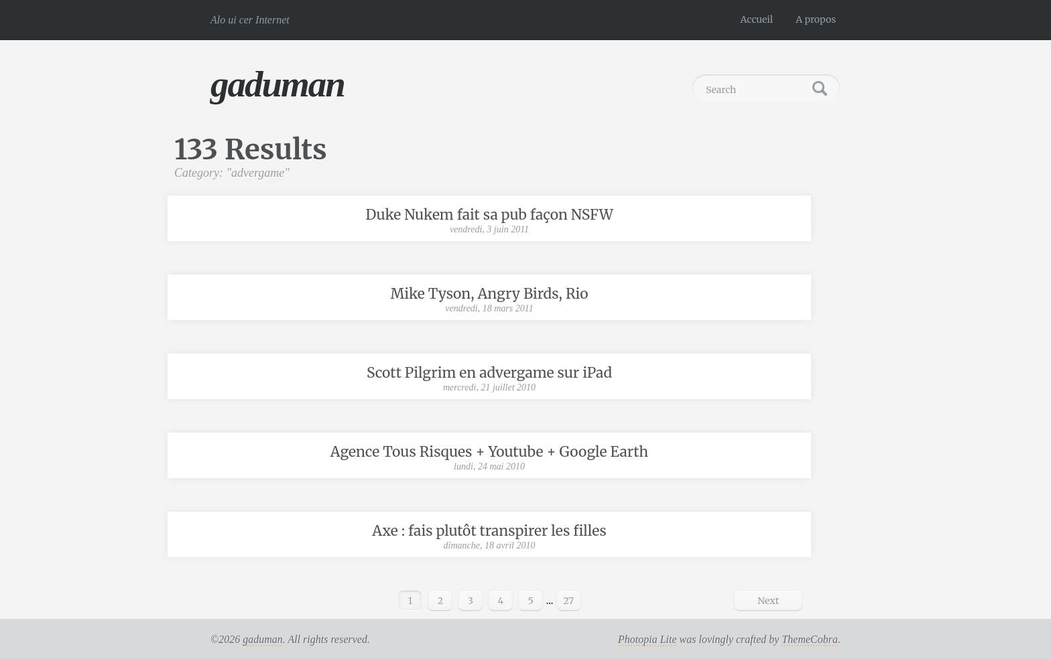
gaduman (277, 84)
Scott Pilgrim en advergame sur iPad (489, 373)
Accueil (757, 19)
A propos (816, 19)
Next (768, 601)
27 (568, 601)
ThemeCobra (810, 639)
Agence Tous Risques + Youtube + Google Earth (489, 452)
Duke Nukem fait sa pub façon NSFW (489, 215)
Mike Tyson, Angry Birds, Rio (490, 294)
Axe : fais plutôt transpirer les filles (489, 531)
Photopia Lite (647, 639)
